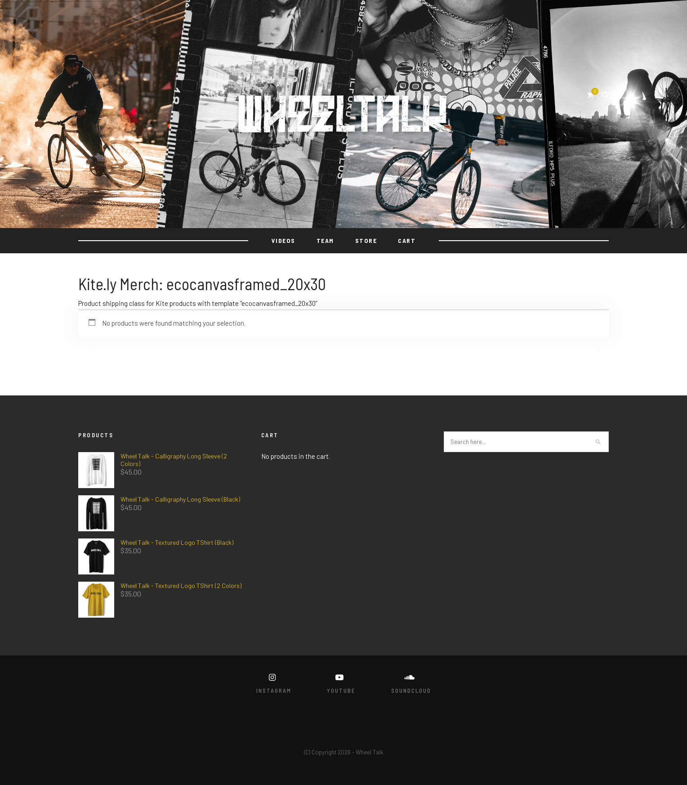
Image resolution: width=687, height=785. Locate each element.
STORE (366, 240)
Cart (406, 240)
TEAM (325, 240)
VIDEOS (283, 240)
